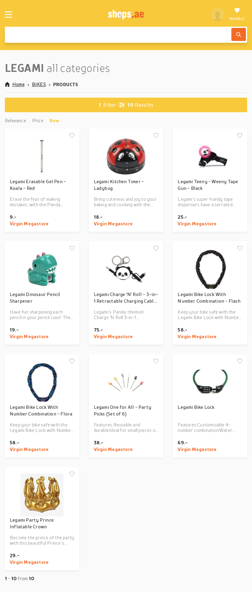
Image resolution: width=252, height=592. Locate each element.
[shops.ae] (126, 14)
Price (37, 120)
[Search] (238, 34)
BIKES (39, 84)
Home (15, 84)
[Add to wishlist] (72, 136)
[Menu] (8, 14)
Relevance (15, 120)
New (54, 120)
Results (126, 105)
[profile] (217, 14)
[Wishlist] (237, 14)
